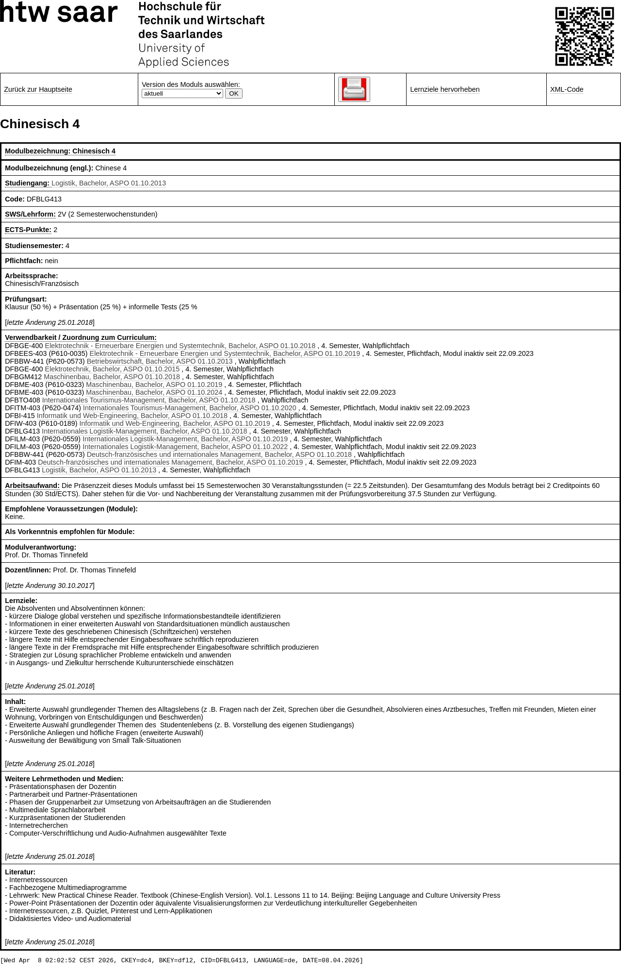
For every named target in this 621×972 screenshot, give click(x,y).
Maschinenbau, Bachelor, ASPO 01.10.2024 (154, 392)
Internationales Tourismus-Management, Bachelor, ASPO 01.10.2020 (189, 408)
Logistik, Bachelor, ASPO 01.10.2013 (108, 183)
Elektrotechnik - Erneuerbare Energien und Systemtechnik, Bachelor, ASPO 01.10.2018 (180, 346)
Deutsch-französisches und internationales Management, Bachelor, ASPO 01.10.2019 (170, 462)
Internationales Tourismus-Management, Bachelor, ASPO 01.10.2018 (149, 400)
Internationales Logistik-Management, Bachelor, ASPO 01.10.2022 (185, 447)
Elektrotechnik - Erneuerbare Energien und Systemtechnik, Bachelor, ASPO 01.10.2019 (225, 353)
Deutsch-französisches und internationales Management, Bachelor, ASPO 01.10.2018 (219, 454)
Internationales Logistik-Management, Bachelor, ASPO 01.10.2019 (185, 439)
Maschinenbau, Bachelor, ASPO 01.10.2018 (112, 377)
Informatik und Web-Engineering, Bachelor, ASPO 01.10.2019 (175, 423)
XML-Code (567, 89)
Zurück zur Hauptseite (38, 89)
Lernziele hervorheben (444, 89)
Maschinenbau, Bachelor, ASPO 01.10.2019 (154, 384)
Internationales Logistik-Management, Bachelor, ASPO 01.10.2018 (144, 431)
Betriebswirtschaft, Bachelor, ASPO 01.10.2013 (160, 361)
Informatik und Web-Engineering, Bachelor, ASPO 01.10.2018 (132, 415)
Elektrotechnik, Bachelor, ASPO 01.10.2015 (112, 369)
